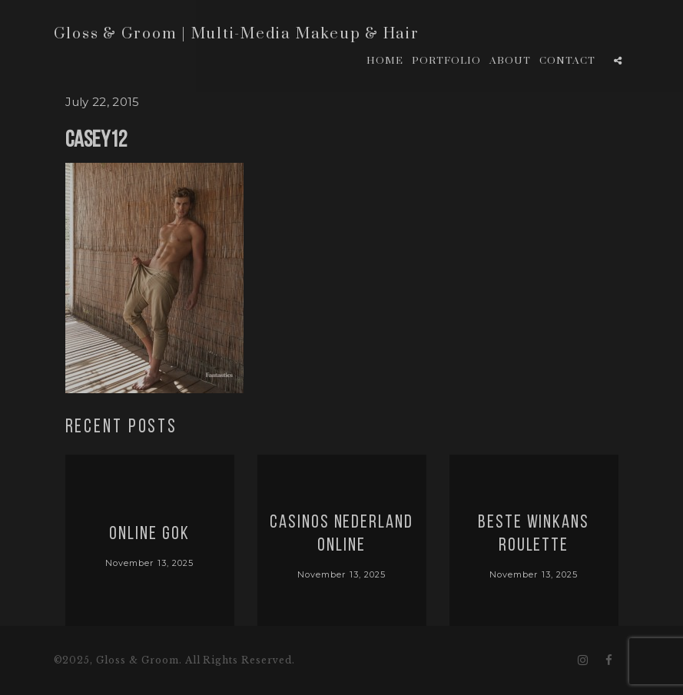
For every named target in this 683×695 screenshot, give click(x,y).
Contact (567, 61)
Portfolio (446, 61)
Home (384, 61)
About (510, 61)
